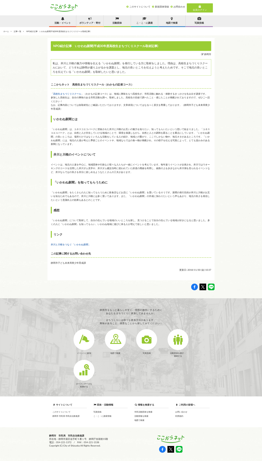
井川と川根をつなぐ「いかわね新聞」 (71, 244)
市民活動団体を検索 (143, 412)
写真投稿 (97, 412)
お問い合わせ (181, 412)
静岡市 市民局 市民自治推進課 (66, 416)
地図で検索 (139, 420)
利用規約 (179, 416)
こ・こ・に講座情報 (102, 416)
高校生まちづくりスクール (67, 93)
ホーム (6, 31)
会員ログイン (200, 8)
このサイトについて (61, 412)
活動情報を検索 (141, 416)
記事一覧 (17, 31)
